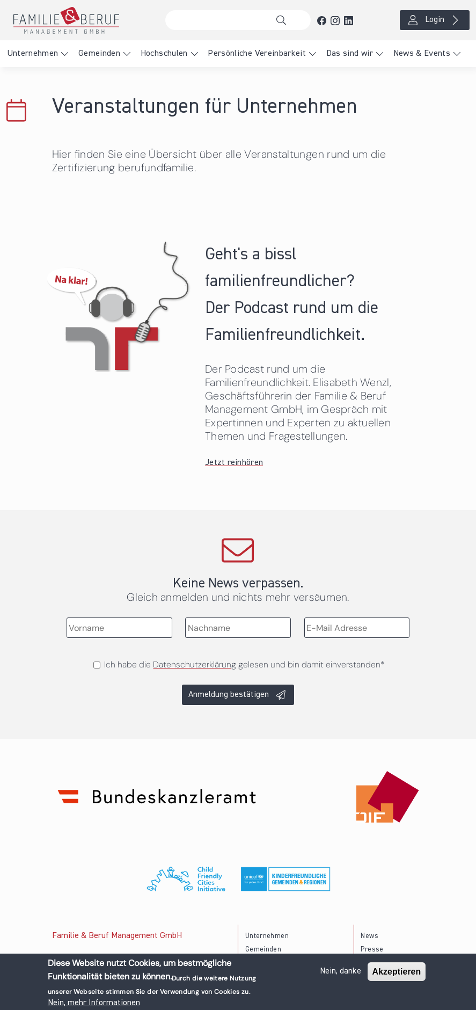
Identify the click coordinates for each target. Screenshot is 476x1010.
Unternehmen (32, 53)
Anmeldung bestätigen (228, 695)
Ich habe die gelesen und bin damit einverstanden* (244, 664)
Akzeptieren (396, 974)
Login (434, 20)
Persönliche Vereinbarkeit (257, 53)
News (369, 936)
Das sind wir (349, 53)
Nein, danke (340, 974)
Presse (372, 949)
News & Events (422, 53)
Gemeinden (99, 53)
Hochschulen (164, 53)
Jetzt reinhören (234, 463)
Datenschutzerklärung (194, 664)
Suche (284, 20)
